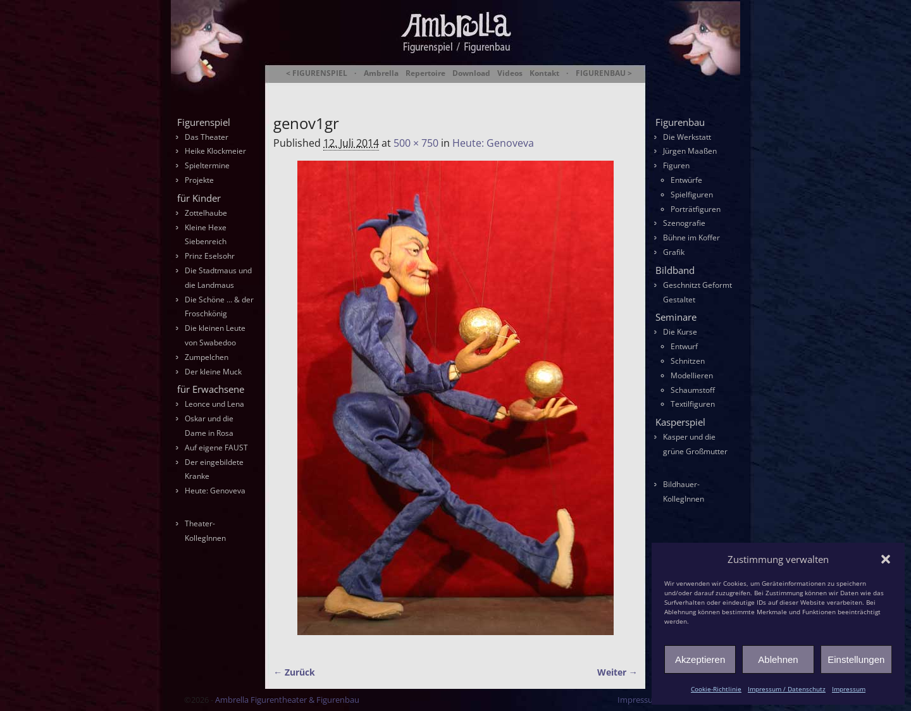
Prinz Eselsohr (210, 255)
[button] (885, 559)
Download (471, 73)
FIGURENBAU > (604, 73)
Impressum (848, 688)
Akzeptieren (700, 659)
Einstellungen (855, 659)
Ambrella (381, 73)
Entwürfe (686, 180)
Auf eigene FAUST (216, 447)
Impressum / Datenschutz (787, 688)
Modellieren (692, 375)
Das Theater (206, 137)
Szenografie (684, 223)
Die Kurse (680, 331)
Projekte (199, 180)
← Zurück (294, 672)
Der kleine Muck (213, 371)
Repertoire (425, 73)
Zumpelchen (206, 357)
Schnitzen (688, 361)
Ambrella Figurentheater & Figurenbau (434, 88)
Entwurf (684, 346)
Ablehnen (778, 659)
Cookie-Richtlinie (716, 688)
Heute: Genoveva (493, 143)
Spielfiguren (692, 194)
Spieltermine (207, 165)
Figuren (676, 165)
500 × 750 (416, 143)
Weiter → (617, 672)
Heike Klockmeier (215, 150)
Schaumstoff (693, 390)
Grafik (674, 252)
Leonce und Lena (214, 404)
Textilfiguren (693, 404)
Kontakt (544, 73)
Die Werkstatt (687, 137)
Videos (510, 73)
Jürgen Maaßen (690, 150)
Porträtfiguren (696, 209)
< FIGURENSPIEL (316, 73)
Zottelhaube (206, 212)
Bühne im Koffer (691, 237)
